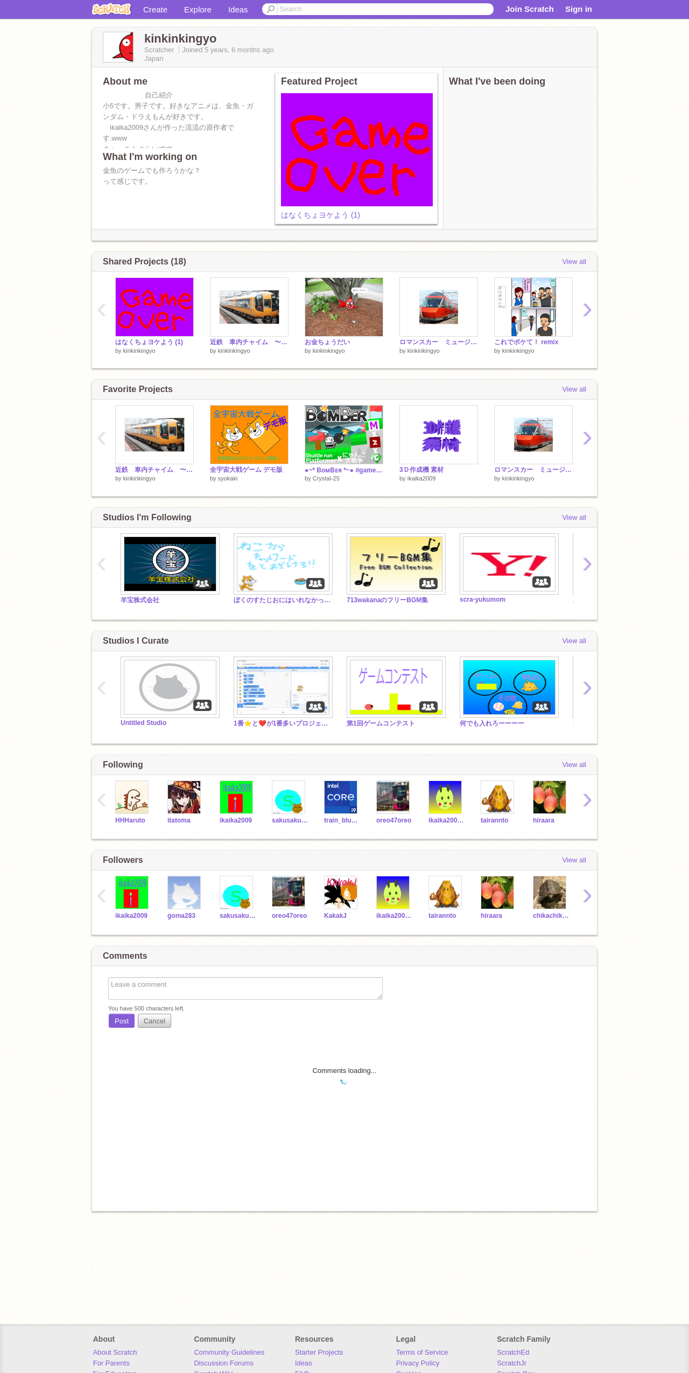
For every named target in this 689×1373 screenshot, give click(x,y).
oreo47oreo (393, 820)
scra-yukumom (482, 599)
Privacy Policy (418, 1363)
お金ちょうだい (327, 342)
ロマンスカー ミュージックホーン (438, 342)
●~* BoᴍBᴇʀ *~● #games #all (344, 470)
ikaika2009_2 (446, 820)
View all (574, 261)
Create (155, 9)
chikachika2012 (551, 915)
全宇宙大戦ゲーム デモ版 (246, 469)
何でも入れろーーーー (492, 723)
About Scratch (115, 1352)
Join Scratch (529, 8)
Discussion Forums (224, 1363)
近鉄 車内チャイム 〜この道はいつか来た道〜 (249, 342)
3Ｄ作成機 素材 (421, 469)
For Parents (111, 1363)
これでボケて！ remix (526, 342)
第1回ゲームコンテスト (381, 723)
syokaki (228, 478)
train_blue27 (342, 820)
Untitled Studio (143, 723)
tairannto (494, 820)
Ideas (238, 9)
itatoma (179, 820)
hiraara (543, 820)
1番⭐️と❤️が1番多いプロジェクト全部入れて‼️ (282, 723)
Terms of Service (422, 1352)
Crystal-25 (326, 478)
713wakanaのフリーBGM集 (387, 600)
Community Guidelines (229, 1352)
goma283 (181, 915)
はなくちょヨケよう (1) (320, 215)
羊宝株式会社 (140, 600)
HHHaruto (130, 820)
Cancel (154, 1021)
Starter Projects (319, 1352)
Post (122, 1021)
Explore (198, 9)
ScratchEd (513, 1352)
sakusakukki (290, 820)
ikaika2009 (421, 478)
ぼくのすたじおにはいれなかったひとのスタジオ (282, 600)
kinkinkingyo (139, 350)
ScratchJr (511, 1363)
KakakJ (335, 915)
